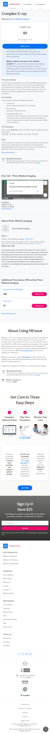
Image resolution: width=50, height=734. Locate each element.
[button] (10, 152)
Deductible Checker (10, 619)
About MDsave (8, 575)
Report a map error (43, 198)
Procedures (7, 638)
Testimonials (7, 627)
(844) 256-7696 (8, 593)
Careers (5, 586)
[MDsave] (11, 4)
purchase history (27, 350)
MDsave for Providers (10, 560)
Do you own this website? (16, 191)
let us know (37, 243)
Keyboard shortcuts (18, 198)
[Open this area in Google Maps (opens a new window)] (5, 198)
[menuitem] (28, 4)
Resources (6, 582)
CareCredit (26, 357)
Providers (6, 642)
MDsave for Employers (11, 564)
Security (25, 712)
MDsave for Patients (10, 556)
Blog (4, 623)
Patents (25, 716)
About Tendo (7, 579)
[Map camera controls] (45, 195)
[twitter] (27, 654)
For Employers (40, 4)
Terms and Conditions (25, 708)
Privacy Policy (32, 532)
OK (37, 191)
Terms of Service (43, 532)
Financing (6, 608)
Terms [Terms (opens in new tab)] (37, 198)
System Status (25, 721)
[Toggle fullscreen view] (45, 183)
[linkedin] (30, 654)
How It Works (7, 605)
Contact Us (7, 590)
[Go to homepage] (11, 546)
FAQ (4, 616)
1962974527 (29, 239)
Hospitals (6, 646)
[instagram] (23, 654)
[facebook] (19, 654)
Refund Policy (8, 612)
